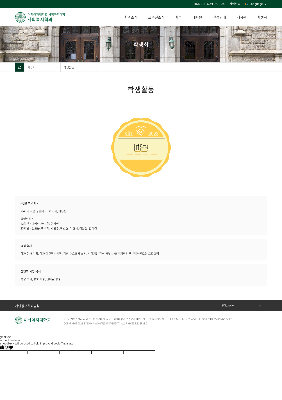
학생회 (31, 67)
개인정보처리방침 (27, 306)
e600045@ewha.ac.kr (219, 319)
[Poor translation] (8, 347)
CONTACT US (216, 3)
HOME (198, 3)
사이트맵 (234, 3)
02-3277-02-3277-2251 (184, 319)
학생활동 (68, 67)
